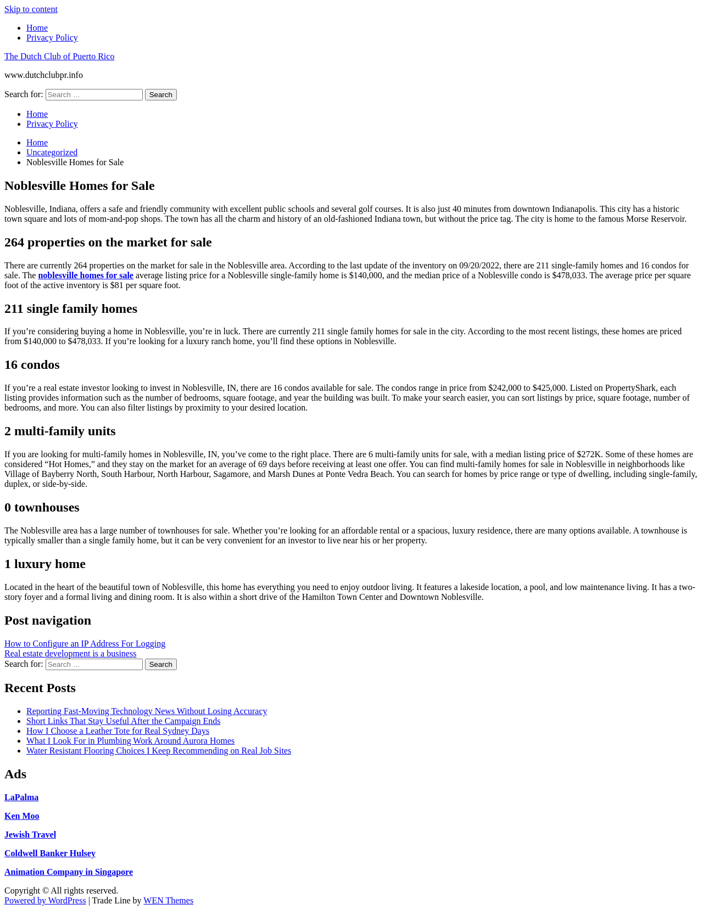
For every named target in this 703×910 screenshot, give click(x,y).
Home (37, 27)
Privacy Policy (52, 37)
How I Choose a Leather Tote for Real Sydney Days (117, 730)
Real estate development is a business (70, 653)
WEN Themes (168, 900)
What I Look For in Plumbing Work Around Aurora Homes (130, 740)
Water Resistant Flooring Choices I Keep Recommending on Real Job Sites (158, 750)
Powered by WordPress (45, 900)
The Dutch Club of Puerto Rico (59, 56)
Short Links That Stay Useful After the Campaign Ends (123, 721)
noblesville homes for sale (85, 275)
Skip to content (31, 9)
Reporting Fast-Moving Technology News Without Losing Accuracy (146, 711)
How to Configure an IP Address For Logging (84, 643)
